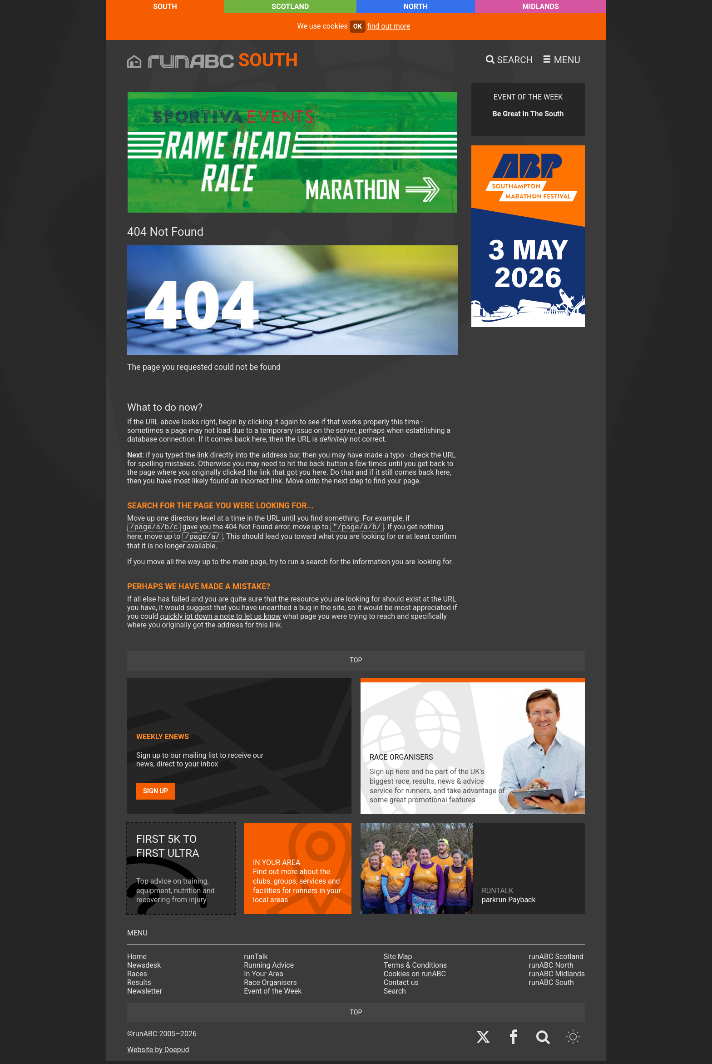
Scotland (290, 6)
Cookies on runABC (415, 976)
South (165, 6)
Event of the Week (273, 993)
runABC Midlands (557, 976)
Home (137, 959)
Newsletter (144, 993)
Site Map (398, 959)
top (356, 663)
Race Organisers (270, 985)
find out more (388, 26)
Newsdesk (144, 968)
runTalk (255, 959)
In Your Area (263, 976)
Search (395, 993)
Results (139, 985)
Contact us (401, 985)
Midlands (541, 6)
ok (357, 26)
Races (137, 976)
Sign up (155, 794)
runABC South (551, 985)
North (416, 6)
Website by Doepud (158, 1052)
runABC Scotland (556, 959)
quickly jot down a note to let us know (220, 619)
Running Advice (269, 968)
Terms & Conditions (415, 968)
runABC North (551, 968)
